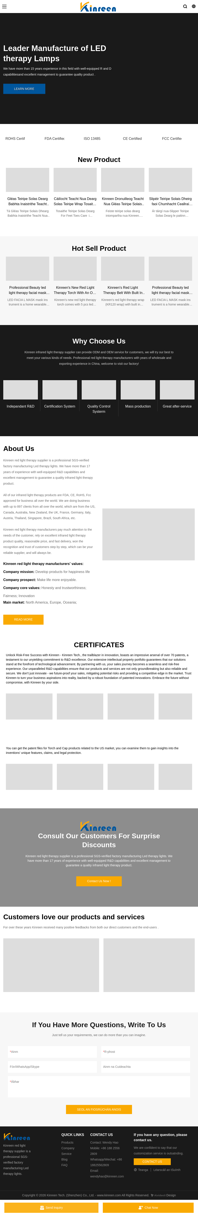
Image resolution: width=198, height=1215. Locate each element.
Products (67, 1142)
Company (68, 1148)
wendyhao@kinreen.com (107, 1176)
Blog (64, 1159)
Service (66, 1154)
